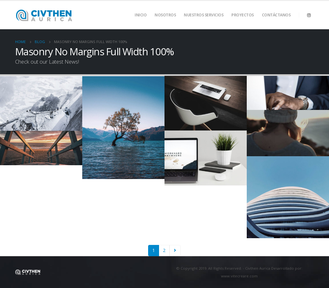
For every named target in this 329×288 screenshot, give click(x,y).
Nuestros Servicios (203, 15)
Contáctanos (276, 15)
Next (175, 250)
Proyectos (242, 15)
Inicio (141, 15)
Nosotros (165, 15)
